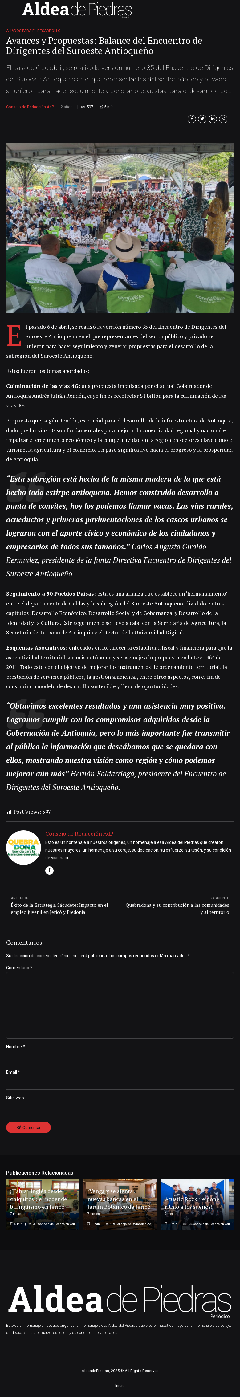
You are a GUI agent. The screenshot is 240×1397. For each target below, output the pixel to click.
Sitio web (15, 1101)
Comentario (19, 967)
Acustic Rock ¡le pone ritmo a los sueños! (193, 1206)
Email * (13, 1075)
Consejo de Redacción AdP (30, 106)
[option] (120, 228)
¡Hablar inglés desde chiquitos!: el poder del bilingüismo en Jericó (41, 1202)
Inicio (120, 1389)
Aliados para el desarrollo (33, 31)
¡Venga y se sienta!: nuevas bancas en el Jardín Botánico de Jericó (113, 1198)
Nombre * (15, 1049)
